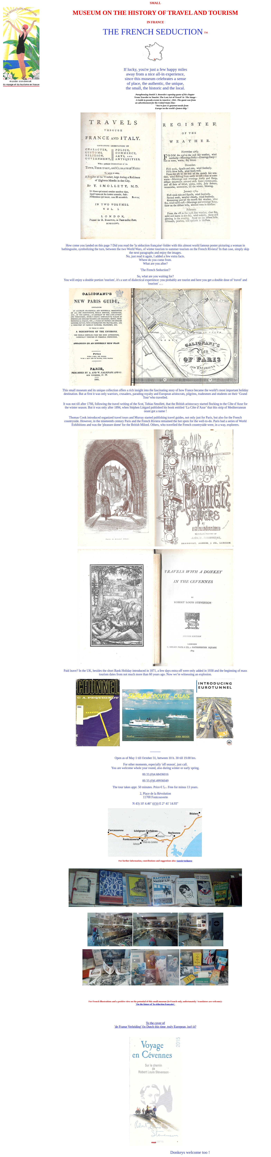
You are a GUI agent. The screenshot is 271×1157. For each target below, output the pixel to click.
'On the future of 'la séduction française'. (155, 1004)
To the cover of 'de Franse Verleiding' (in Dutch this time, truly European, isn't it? (155, 1024)
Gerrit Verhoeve (184, 860)
